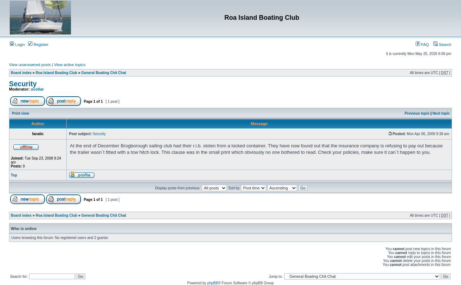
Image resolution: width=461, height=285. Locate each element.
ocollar (37, 89)
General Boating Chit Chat (103, 73)
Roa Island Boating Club (56, 73)
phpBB (212, 283)
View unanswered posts (30, 65)
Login (17, 44)
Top (14, 175)
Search (442, 44)
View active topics (69, 65)
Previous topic (417, 113)
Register (38, 44)
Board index (21, 73)
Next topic (441, 113)
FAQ (422, 44)
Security (23, 84)
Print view (20, 113)
